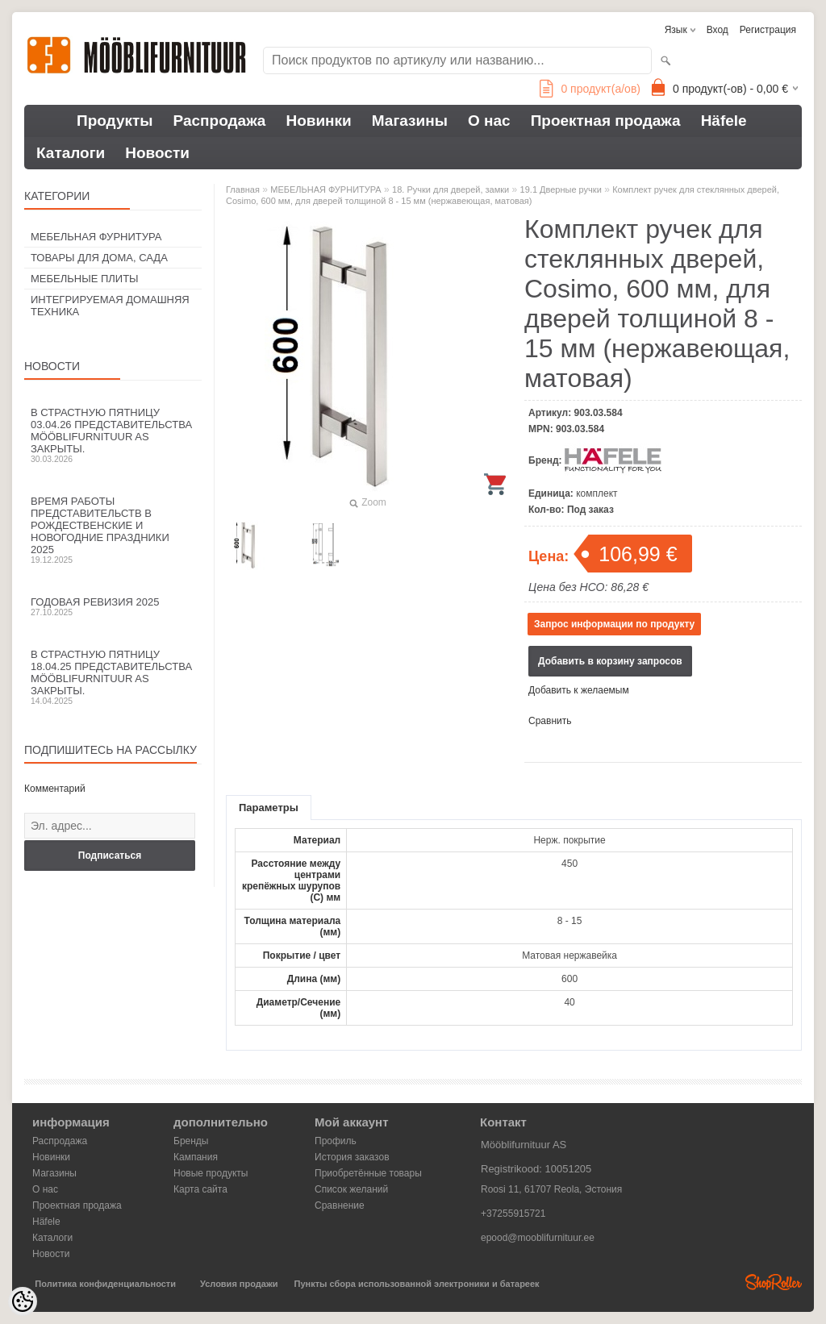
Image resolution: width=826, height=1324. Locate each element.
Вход (717, 29)
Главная (243, 189)
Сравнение (340, 1205)
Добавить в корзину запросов (610, 661)
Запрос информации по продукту (614, 624)
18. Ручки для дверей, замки (450, 189)
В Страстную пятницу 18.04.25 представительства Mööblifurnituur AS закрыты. (113, 677)
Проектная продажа (606, 120)
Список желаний (351, 1189)
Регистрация (768, 29)
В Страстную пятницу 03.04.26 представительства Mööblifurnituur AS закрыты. (113, 435)
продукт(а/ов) (590, 88)
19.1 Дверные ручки (561, 189)
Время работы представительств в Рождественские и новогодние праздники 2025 (113, 529)
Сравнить (549, 721)
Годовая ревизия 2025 (113, 606)
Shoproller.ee (773, 1282)
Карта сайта (200, 1189)
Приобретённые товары (368, 1173)
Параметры (268, 807)
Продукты (115, 120)
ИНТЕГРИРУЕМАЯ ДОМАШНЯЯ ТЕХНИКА (110, 306)
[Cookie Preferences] (22, 1301)
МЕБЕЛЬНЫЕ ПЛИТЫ (85, 279)
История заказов (352, 1157)
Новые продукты (210, 1173)
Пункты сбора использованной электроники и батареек (417, 1284)
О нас (489, 120)
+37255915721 (513, 1213)
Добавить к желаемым (578, 690)
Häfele (724, 120)
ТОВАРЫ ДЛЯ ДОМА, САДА (99, 258)
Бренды (190, 1141)
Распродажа (219, 120)
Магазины (410, 120)
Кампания (195, 1157)
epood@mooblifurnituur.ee (537, 1237)
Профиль (336, 1141)
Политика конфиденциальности (105, 1284)
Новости (157, 152)
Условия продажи (238, 1284)
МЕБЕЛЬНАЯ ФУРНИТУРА (96, 237)
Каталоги (70, 152)
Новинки (318, 120)
